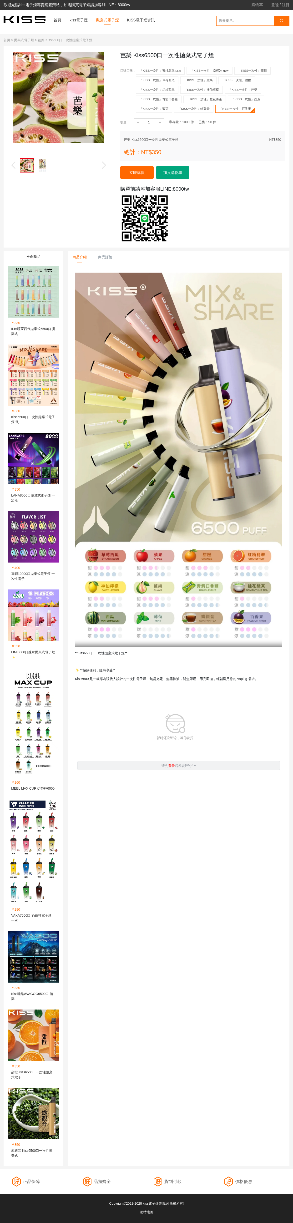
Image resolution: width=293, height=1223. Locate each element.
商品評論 (105, 257)
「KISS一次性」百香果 (237, 110)
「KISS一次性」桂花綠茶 (204, 99)
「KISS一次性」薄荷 (154, 109)
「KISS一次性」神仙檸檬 (201, 89)
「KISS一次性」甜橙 (236, 80)
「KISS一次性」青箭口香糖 (159, 99)
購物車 (257, 4)
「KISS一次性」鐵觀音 (194, 109)
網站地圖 (146, 1212)
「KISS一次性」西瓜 (246, 99)
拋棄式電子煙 (107, 20)
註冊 (285, 5)
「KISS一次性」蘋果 (198, 80)
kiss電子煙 (79, 20)
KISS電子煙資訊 (141, 20)
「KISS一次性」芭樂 (242, 89)
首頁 (57, 20)
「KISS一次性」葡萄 (252, 70)
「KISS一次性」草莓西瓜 (157, 80)
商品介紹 (79, 257)
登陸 (275, 5)
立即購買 (137, 173)
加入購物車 (172, 173)
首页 (7, 40)
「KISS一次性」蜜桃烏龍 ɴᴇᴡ (160, 70)
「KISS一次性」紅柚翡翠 (157, 89)
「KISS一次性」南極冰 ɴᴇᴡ (209, 70)
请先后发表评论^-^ (179, 766)
